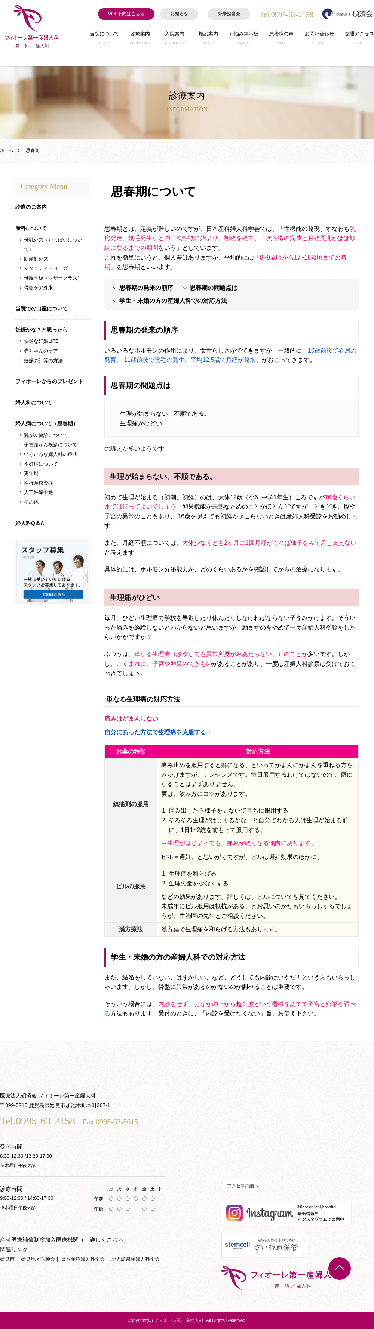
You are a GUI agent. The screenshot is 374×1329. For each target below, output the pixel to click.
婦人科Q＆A (29, 523)
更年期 (31, 473)
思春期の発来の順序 (146, 288)
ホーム (6, 150)
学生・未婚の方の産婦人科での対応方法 (173, 301)
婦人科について (33, 403)
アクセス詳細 (243, 1186)
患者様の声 (281, 39)
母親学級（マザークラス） (53, 278)
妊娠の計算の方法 (43, 360)
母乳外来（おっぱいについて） (53, 244)
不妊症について (41, 464)
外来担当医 (229, 13)
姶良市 (7, 1259)
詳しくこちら (106, 1239)
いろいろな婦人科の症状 (50, 454)
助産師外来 (36, 259)
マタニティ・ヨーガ (46, 268)
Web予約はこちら (126, 13)
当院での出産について (41, 308)
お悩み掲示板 (243, 39)
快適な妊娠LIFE (41, 341)
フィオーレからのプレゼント (49, 381)
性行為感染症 (38, 483)
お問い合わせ (319, 39)
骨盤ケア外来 (38, 288)
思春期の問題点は (213, 288)
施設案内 (208, 39)
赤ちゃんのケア (41, 351)
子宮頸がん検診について (50, 444)
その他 (31, 502)
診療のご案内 (31, 207)
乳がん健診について (46, 435)
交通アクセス (359, 39)
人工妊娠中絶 (38, 492)
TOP (340, 1268)
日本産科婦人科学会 (83, 1259)
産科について (31, 228)
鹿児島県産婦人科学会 (135, 1259)
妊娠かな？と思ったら (41, 330)
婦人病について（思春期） (46, 423)
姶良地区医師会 (38, 1259)
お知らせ (179, 13)
